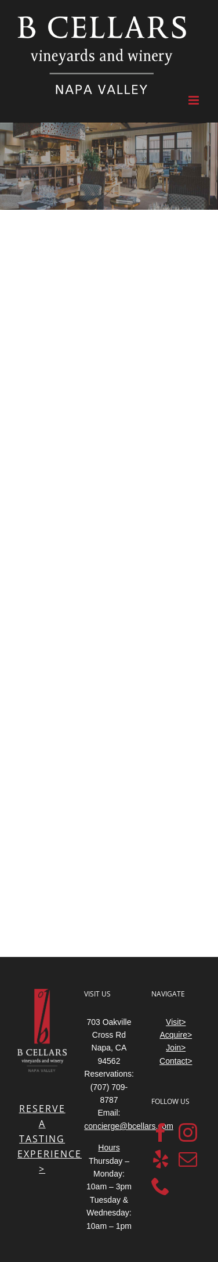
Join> (176, 1047)
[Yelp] (160, 1159)
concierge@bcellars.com (128, 1126)
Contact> (175, 1061)
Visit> (176, 1022)
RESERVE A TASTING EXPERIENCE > (49, 1138)
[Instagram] (188, 1132)
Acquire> (175, 1034)
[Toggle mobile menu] (194, 100)
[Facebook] (160, 1132)
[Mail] (188, 1159)
